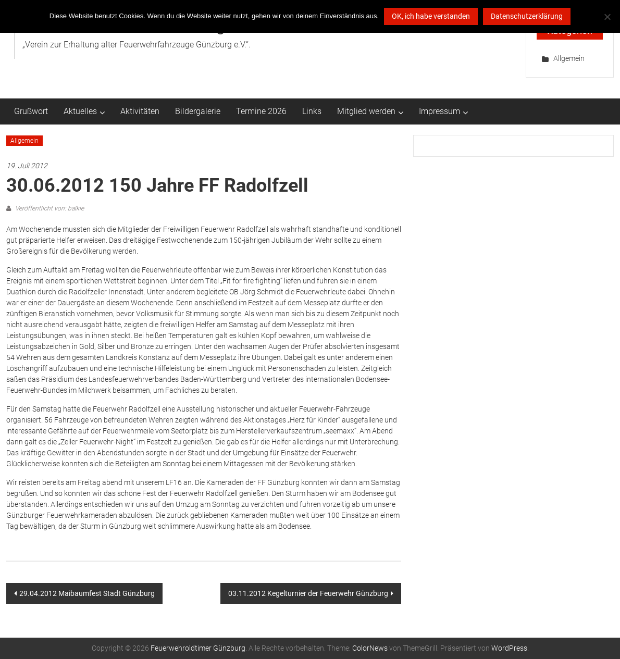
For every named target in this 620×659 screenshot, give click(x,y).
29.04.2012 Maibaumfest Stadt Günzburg (87, 593)
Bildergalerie (197, 111)
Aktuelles (80, 111)
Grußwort (31, 111)
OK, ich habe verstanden (431, 16)
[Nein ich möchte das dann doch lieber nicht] (607, 16)
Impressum (439, 111)
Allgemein (569, 58)
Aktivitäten (139, 111)
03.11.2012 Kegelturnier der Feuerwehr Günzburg (308, 593)
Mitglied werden (366, 111)
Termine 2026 (261, 111)
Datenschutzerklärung (527, 16)
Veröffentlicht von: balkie (49, 208)
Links (311, 111)
